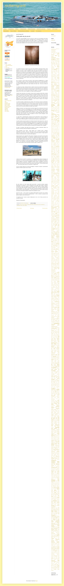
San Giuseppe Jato (55, 483)
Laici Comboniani (57, 322)
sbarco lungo (55, 491)
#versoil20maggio (53, 51)
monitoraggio (52, 374)
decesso (52, 214)
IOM (55, 315)
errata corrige (56, 242)
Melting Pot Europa (54, 355)
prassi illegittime (54, 428)
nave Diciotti (53, 382)
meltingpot (6, 108)
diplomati (54, 224)
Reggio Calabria (53, 455)
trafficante (55, 535)
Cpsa (52, 206)
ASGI (5, 101)
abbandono (52, 54)
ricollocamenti (53, 469)
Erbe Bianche (55, 240)
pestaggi (55, 416)
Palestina (52, 408)
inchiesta (58, 308)
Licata (54, 337)
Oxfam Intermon (53, 401)
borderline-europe (7, 103)
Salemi (58, 478)
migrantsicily (53, 40)
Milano (58, 362)
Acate (58, 56)
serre (51, 500)
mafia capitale (56, 339)
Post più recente (19, 208)
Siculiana (52, 503)
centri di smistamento (55, 146)
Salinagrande (53, 479)
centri (58, 138)
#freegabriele (52, 48)
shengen (58, 501)
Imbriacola (57, 305)
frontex (58, 272)
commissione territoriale (55, 169)
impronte (52, 307)
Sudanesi (52, 524)
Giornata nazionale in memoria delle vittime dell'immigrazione (55, 286)
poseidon (52, 427)
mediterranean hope (55, 352)
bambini (54, 95)
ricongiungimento (57, 469)
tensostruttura (56, 530)
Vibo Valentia (55, 556)
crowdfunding (57, 212)
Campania (52, 115)
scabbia (58, 491)
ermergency (52, 242)
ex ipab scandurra (53, 255)
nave (54, 380)
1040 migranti (57, 52)
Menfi (52, 356)
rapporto (55, 450)
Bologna (52, 103)
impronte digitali (56, 307)
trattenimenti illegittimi (55, 542)
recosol (55, 453)
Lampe (52, 323)
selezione (55, 497)
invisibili (52, 313)
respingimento (53, 463)
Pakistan (52, 403)
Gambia (55, 277)
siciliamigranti (15, 5)
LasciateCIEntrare (54, 328)
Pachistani (57, 402)
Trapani (49, 28)
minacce (55, 364)
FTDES (58, 274)
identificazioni (53, 303)
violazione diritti (55, 560)
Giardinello (55, 283)
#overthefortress (53, 50)
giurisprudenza (57, 288)
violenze (25, 205)
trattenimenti (57, 541)
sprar (57, 517)
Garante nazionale (53, 278)
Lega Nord (52, 331)
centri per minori (22, 204)
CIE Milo (52, 161)
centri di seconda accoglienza (55, 145)
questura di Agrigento (54, 447)
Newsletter (6, 31)
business (53, 110)
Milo (51, 364)
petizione (58, 416)
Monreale (58, 374)
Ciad (51, 159)
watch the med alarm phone (55, 567)
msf (56, 377)
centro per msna (57, 155)
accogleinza (57, 58)
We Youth (52, 568)
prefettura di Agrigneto (56, 430)
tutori (23, 205)
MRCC (54, 377)
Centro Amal (55, 150)
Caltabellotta (57, 112)
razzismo (58, 451)
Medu (56, 354)
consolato (52, 178)
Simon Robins (56, 504)
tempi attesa (55, 527)
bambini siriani (53, 96)
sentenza (55, 498)
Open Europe (56, 394)
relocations (56, 458)
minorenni (55, 365)
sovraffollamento (53, 515)
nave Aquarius (57, 380)
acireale (52, 64)
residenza (58, 459)
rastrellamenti (53, 451)
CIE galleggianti (57, 160)
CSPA (56, 213)
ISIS (56, 316)
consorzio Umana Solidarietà (55, 179)
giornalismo (52, 285)
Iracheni (58, 315)
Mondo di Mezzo (57, 373)
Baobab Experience (54, 97)
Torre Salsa (55, 534)
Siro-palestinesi (53, 506)
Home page (32, 208)
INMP (58, 311)
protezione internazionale (55, 445)
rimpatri (58, 471)
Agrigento (55, 69)
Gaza (57, 278)
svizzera (58, 526)
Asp (58, 84)
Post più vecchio (44, 208)
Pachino (55, 402)
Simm (52, 504)
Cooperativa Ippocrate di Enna (55, 190)
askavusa (55, 84)
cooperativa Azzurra (56, 188)
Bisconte (58, 101)
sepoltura (55, 499)
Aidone (58, 69)
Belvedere (52, 100)
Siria (55, 505)
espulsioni (52, 244)
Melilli (58, 354)
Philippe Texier (55, 417)
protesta (52, 443)
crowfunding (52, 213)
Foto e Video (13, 31)
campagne (57, 114)
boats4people (53, 102)
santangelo (58, 486)
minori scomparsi (57, 368)
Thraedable (57, 533)
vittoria (58, 565)
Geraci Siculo (53, 280)
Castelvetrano (53, 136)
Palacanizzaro (57, 404)
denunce (58, 216)
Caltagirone (52, 113)
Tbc (53, 527)
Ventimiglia (55, 555)
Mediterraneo (53, 354)
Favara (58, 256)
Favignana (52, 257)
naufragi (58, 378)
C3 (51, 111)
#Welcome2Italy (53, 52)
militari (54, 363)
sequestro (58, 499)
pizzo (56, 420)
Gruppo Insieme (53, 291)
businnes (56, 110)
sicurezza (55, 503)
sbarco (55, 490)
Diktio (55, 222)
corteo (55, 203)
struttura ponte (53, 522)
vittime (55, 564)
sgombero (55, 501)
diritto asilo (57, 225)
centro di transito (57, 153)
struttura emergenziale (55, 521)
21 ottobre (53, 53)
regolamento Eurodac (56, 457)
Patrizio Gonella (53, 413)
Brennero (58, 108)
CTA (58, 213)
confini (55, 176)
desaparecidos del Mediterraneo (55, 218)
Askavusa (6, 102)
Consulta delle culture (54, 180)
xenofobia (55, 569)
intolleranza (57, 312)
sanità (54, 485)
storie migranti (7, 111)
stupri (56, 523)
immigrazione (53, 306)
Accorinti (58, 63)
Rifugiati (52, 471)
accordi (52, 60)
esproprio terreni (53, 243)
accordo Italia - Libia (54, 63)
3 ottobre (57, 53)
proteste (52, 444)
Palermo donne (57, 407)
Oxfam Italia (7, 67)
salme (58, 479)
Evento (57, 248)
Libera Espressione (56, 334)
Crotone (55, 212)
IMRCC (52, 308)
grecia (58, 290)
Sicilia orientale (56, 502)
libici (51, 337)
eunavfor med (57, 246)
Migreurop (6, 109)
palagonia (58, 405)
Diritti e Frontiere (7, 105)
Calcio (52, 112)
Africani (58, 67)
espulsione (57, 243)
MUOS (52, 378)
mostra (52, 377)
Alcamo (52, 72)
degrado (25, 204)
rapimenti (52, 450)
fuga (52, 275)
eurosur (54, 248)
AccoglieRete (57, 59)
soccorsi (54, 509)
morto (54, 376)
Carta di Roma (57, 123)
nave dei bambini (57, 381)
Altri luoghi (54, 28)
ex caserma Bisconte (56, 249)
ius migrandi (56, 319)
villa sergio (56, 557)
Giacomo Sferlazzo (53, 282)
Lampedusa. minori (55, 324)
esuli (58, 245)
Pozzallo (57, 427)
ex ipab (54, 253)
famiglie (55, 256)
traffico (52, 537)
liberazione (52, 335)
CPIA (55, 204)
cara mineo (55, 119)
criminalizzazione (57, 206)
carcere (55, 121)
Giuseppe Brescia (53, 289)
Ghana (58, 281)
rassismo (58, 450)
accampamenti (53, 57)
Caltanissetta (23, 28)
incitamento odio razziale (55, 309)
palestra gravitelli (53, 409)
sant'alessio (54, 486)
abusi (56, 55)
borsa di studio (57, 107)
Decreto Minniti (53, 215)
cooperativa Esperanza (55, 189)
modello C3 (53, 372)
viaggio (52, 556)
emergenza (53, 235)
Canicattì (56, 117)
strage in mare (56, 519)
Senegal (58, 497)
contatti (32, 31)
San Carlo (56, 481)
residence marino (53, 459)
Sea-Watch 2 (55, 496)
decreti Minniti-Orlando (56, 214)
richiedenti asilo (54, 467)
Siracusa (52, 505)
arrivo (55, 82)
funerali (52, 276)
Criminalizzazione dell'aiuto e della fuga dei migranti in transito (55, 209)
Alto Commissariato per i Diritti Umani (55, 74)
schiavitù (58, 492)
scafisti (55, 492)
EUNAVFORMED (53, 247)
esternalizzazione (55, 245)
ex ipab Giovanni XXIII (56, 254)
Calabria (53, 111)
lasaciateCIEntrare (57, 327)
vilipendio (52, 557)
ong (58, 393)
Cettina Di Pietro (53, 157)
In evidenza (38, 31)
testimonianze (53, 533)
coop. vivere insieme (55, 184)
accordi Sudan (57, 62)
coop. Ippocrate (57, 182)
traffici (58, 536)
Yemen (58, 569)
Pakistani (55, 403)
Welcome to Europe (56, 568)
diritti (56, 224)
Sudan (58, 523)
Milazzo (52, 363)
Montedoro (55, 375)
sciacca (52, 493)
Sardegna (52, 487)
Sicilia (52, 502)
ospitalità (58, 397)
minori (39, 204)
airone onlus (53, 70)
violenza (52, 561)
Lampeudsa (52, 327)
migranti (52, 359)
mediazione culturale (56, 350)
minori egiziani (53, 366)
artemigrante (55, 83)
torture (21, 205)
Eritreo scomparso (56, 241)
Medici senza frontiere (55, 351)
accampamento (53, 58)
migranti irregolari (53, 361)
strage (54, 518)
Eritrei (52, 241)
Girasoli (57, 287)
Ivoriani (56, 320)
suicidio (55, 524)
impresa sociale (57, 306)
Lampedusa (11, 28)
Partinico (58, 412)
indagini (58, 310)
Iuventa (53, 320)
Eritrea (58, 240)
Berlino (58, 100)
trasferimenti (57, 539)
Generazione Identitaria (54, 279)
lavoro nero (55, 329)
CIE (53, 159)
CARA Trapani (57, 120)
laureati (58, 328)
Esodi (58, 242)
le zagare (58, 330)
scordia (54, 494)
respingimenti (53, 460)
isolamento (35, 204)
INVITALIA (57, 313)
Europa (58, 247)
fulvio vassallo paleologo (56, 275)
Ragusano (57, 449)
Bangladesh (57, 96)
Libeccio (52, 334)
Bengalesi (55, 100)
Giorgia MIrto (57, 284)
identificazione (57, 301)
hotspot (58, 295)
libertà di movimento (54, 336)
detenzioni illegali (57, 220)
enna (52, 239)
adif (58, 64)
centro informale (53, 154)
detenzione (54, 219)
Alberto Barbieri (53, 71)
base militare (57, 99)
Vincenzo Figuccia (56, 559)
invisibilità (55, 313)
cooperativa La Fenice (55, 191)
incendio (55, 308)
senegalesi (52, 498)
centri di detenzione (54, 142)
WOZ (51, 569)
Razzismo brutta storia (54, 452)
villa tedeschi (55, 558)
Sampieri (52, 481)
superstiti (58, 524)
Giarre (58, 283)
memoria (58, 355)
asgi (51, 84)
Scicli (54, 493)
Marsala (52, 346)
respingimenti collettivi (55, 461)
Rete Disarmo (57, 465)
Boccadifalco (57, 102)
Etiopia (54, 246)
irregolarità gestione (53, 316)
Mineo (17, 28)
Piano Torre (55, 419)
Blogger (36, 580)
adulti (52, 65)
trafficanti (58, 535)
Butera (58, 110)
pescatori (55, 415)
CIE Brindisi (56, 159)
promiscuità (57, 441)
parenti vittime (53, 412)
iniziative (56, 311)
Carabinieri (52, 121)
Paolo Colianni (56, 411)
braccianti (55, 108)
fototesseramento (53, 271)
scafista (52, 492)
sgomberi (52, 501)
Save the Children (56, 487)
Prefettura (52, 430)
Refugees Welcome (56, 454)
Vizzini (55, 566)
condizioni (52, 175)
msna (58, 377)
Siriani (58, 505)
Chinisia (56, 158)
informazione (53, 311)
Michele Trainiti (55, 357)
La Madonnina (53, 322)
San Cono (54, 482)
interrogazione (54, 312)
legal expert (53, 332)
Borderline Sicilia (55, 104)
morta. (58, 375)
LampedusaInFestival (54, 326)
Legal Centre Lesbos (56, 331)
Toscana (52, 535)
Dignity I (52, 222)
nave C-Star (53, 381)
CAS (55, 124)
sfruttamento (18, 205)
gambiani (58, 277)
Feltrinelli (56, 259)
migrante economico (56, 358)
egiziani (56, 233)
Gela (58, 278)
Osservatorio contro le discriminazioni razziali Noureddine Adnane (55, 399)
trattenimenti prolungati (54, 543)
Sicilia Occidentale (41, 28)
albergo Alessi (57, 70)
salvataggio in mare (55, 480)
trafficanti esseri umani (54, 536)
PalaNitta (52, 406)
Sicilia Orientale (31, 28)
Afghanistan (52, 67)
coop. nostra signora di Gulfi (55, 183)
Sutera (56, 526)
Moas (55, 371)
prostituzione (42, 204)
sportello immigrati (53, 516)
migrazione (55, 362)
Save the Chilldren (53, 488)
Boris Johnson (53, 107)
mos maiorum (57, 376)
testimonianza (57, 532)
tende (58, 528)
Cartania (52, 124)
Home (5, 28)
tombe (52, 534)
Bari (54, 99)
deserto (52, 219)
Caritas (58, 121)
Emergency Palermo (8, 106)
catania (54, 137)
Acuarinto (57, 64)
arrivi (52, 82)
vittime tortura (55, 565)
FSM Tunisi (55, 274)
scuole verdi (56, 494)
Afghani (58, 66)
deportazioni (57, 217)
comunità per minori (56, 173)
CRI (53, 206)
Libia (37, 204)
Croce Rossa (53, 211)
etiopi (52, 246)
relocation (52, 458)
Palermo (52, 407)
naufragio (53, 379)
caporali (58, 118)
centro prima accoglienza (55, 156)
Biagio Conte (53, 101)
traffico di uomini (56, 537)
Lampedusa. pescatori (55, 325)
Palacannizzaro (53, 405)
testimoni (52, 532)
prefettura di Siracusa (54, 431)
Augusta (57, 90)
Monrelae (52, 375)
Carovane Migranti (53, 122)
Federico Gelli (53, 259)
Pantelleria (56, 410)
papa (58, 411)
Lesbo (58, 333)
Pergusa (52, 414)
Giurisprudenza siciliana (23, 31)
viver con (52, 566)
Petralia (52, 417)
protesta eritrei (56, 443)
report (58, 458)
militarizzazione (57, 363)
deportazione (52, 217)
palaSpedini (57, 406)
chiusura (58, 158)
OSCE (55, 397)
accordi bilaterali (55, 60)
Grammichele (55, 290)
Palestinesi (57, 408)
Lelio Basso (55, 333)
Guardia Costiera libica (30, 204)
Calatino (58, 111)
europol (52, 248)
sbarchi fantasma (53, 489)
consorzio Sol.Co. (56, 178)
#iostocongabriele (53, 49)
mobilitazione (57, 371)
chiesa (53, 158)
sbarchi (58, 488)
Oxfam (58, 400)
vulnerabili (57, 566)
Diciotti (58, 221)
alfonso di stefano (56, 72)
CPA (57, 203)
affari (55, 66)
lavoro (52, 329)
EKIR (6, 66)
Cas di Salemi (56, 125)
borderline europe (56, 103)
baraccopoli (52, 99)
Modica (56, 372)
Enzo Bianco (55, 239)
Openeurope (53, 395)
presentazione (53, 433)
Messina (54, 356)
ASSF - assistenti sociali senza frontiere (9, 65)
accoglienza (53, 59)
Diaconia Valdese (7, 104)
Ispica (55, 318)
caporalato (55, 118)
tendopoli (52, 529)
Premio (58, 432)
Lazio (55, 330)
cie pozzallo (56, 161)
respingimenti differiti (55, 462)
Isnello (58, 316)
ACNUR (54, 64)
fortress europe (7, 107)
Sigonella (58, 503)
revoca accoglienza (55, 466)
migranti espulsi (56, 360)
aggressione (52, 68)
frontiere (55, 273)
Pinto (54, 420)
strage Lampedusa (55, 520)
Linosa (56, 337)
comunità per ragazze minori (55, 174)
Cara (52, 119)
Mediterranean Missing (55, 353)
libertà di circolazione (56, 335)
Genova (58, 279)
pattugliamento (57, 413)
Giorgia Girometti (53, 284)
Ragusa (54, 449)
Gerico (56, 280)
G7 (55, 276)
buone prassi (53, 109)
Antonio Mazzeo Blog (8, 100)
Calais (56, 111)
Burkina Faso (57, 109)
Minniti (52, 365)
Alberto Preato (57, 71)
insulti (52, 312)
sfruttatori (58, 500)
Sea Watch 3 (55, 495)
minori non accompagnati (55, 367)
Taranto (52, 527)
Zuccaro (52, 570)
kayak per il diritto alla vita (56, 321)
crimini (58, 210)
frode (55, 272)
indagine (52, 310)
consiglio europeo (56, 177)
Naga (55, 378)
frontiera (52, 273)
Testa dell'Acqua (57, 531)
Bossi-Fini (52, 108)
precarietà (58, 429)
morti (52, 376)
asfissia (58, 83)
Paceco (52, 402)
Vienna (58, 556)
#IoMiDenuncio (57, 48)
